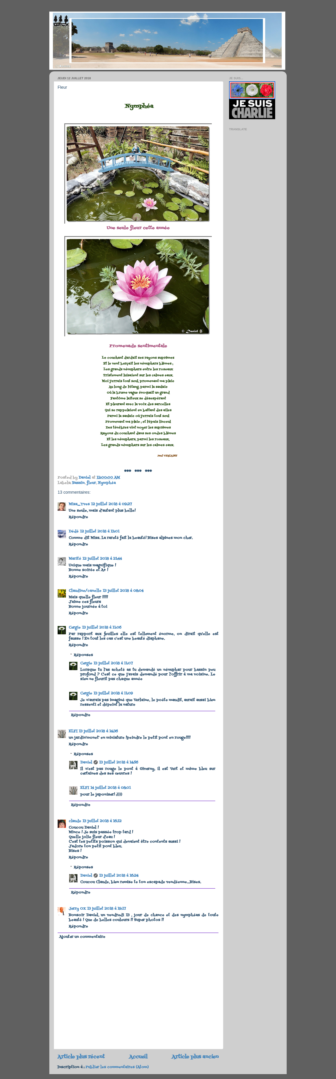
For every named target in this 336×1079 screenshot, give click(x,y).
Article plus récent (81, 1057)
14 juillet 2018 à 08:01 (110, 787)
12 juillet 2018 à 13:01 (99, 531)
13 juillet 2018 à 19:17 (106, 908)
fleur (91, 483)
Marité (75, 558)
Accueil (138, 1057)
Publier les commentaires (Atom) (117, 1067)
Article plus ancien (195, 1057)
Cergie (75, 627)
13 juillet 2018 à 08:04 (123, 590)
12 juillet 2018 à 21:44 (102, 558)
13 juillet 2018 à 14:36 (98, 731)
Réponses (83, 655)
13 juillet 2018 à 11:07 (113, 663)
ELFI (73, 731)
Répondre (78, 517)
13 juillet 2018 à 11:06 (101, 627)
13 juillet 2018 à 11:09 (113, 693)
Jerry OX (77, 908)
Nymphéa (107, 483)
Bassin (78, 483)
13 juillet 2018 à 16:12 (102, 821)
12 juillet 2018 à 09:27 (111, 504)
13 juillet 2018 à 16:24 (119, 875)
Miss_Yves (79, 504)
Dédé (74, 531)
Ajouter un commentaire (82, 936)
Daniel (86, 762)
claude (75, 821)
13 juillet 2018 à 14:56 (118, 762)
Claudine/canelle (85, 590)
